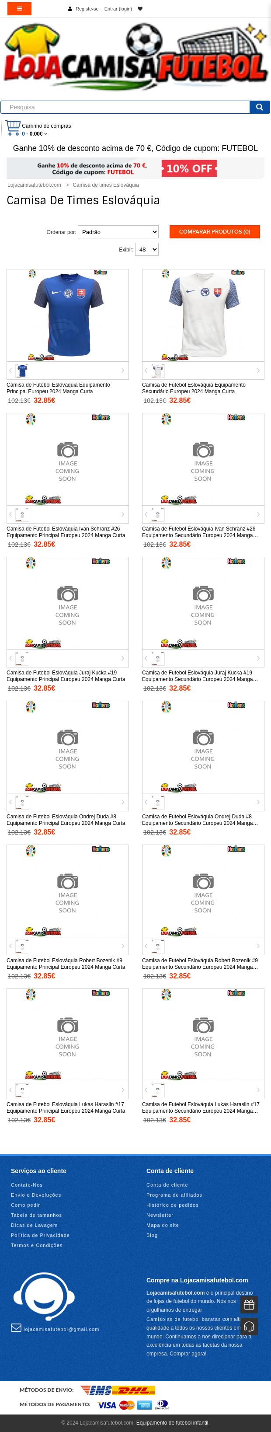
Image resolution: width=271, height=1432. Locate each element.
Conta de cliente (167, 1185)
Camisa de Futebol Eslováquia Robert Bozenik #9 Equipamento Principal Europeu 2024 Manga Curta (66, 963)
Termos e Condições (37, 1245)
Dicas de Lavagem (34, 1225)
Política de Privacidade (40, 1235)
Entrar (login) (118, 8)
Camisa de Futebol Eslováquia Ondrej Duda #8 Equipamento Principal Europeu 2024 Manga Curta (66, 820)
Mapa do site (162, 1225)
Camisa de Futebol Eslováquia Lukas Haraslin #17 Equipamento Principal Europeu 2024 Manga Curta (66, 1107)
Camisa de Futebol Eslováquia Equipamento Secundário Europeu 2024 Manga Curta (194, 388)
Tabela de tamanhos (36, 1215)
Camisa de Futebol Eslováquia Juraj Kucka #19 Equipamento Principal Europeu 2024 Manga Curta (66, 676)
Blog (152, 1235)
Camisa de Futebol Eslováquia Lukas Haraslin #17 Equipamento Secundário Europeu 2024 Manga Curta (201, 1111)
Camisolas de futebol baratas (183, 1319)
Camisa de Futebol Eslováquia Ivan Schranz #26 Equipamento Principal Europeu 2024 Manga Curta (66, 532)
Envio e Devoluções (36, 1195)
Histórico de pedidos (172, 1205)
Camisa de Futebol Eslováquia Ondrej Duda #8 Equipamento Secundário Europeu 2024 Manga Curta (197, 823)
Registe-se (87, 8)
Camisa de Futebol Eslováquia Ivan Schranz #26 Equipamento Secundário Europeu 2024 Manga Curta (198, 535)
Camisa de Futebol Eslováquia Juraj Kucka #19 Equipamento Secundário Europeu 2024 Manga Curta (197, 679)
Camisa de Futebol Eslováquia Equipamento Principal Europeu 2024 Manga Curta (58, 388)
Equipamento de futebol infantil (172, 1423)
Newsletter (160, 1215)
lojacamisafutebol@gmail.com (55, 1327)
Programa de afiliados (174, 1195)
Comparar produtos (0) (214, 231)
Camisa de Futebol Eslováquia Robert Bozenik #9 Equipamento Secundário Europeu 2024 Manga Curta (200, 967)
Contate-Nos (27, 1185)
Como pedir (25, 1205)
